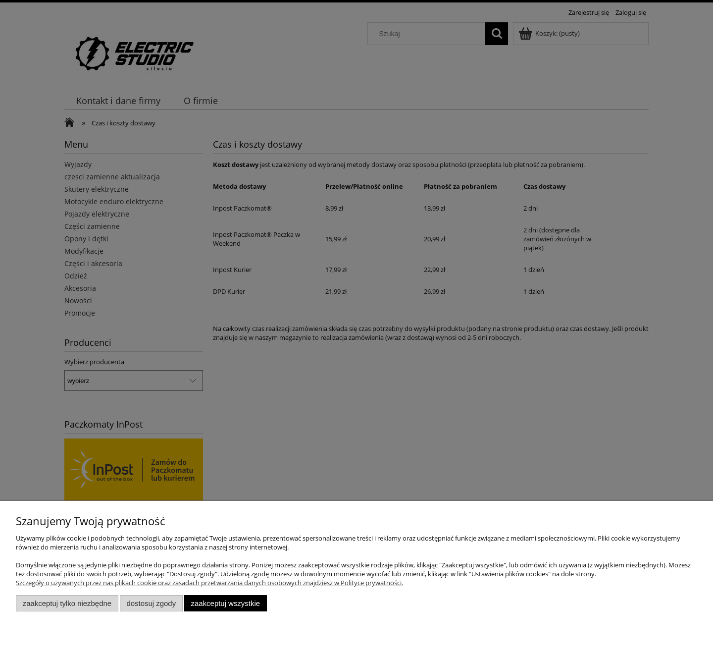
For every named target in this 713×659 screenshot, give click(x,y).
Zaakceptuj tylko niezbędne (67, 603)
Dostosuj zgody (151, 603)
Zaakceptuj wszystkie (225, 603)
